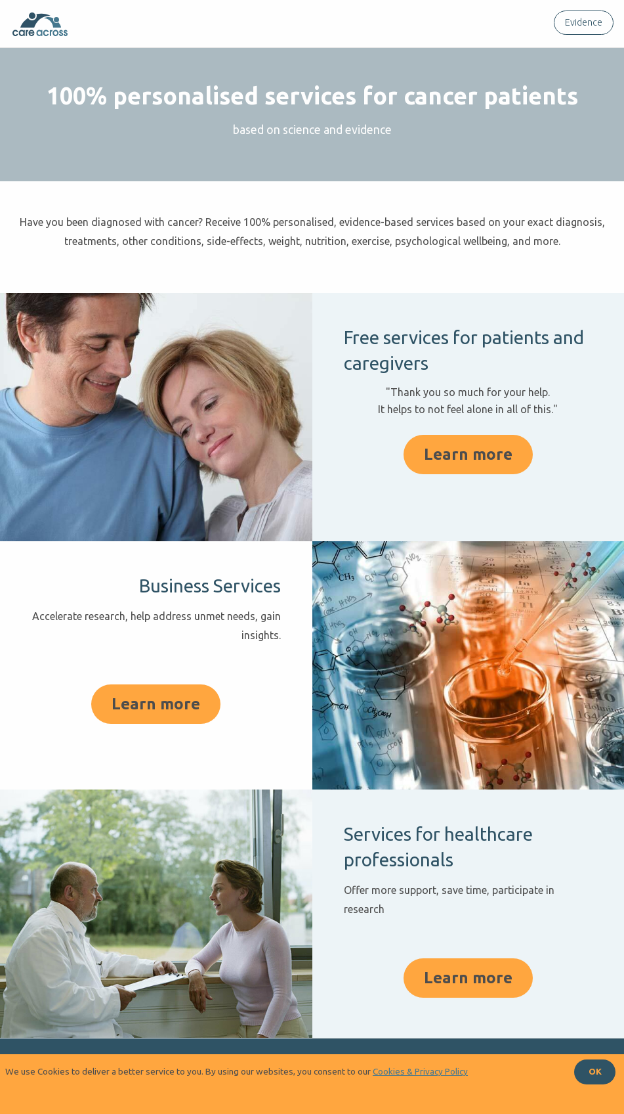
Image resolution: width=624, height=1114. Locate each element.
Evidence (583, 22)
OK (595, 1071)
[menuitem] (581, 23)
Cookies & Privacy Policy (420, 1071)
